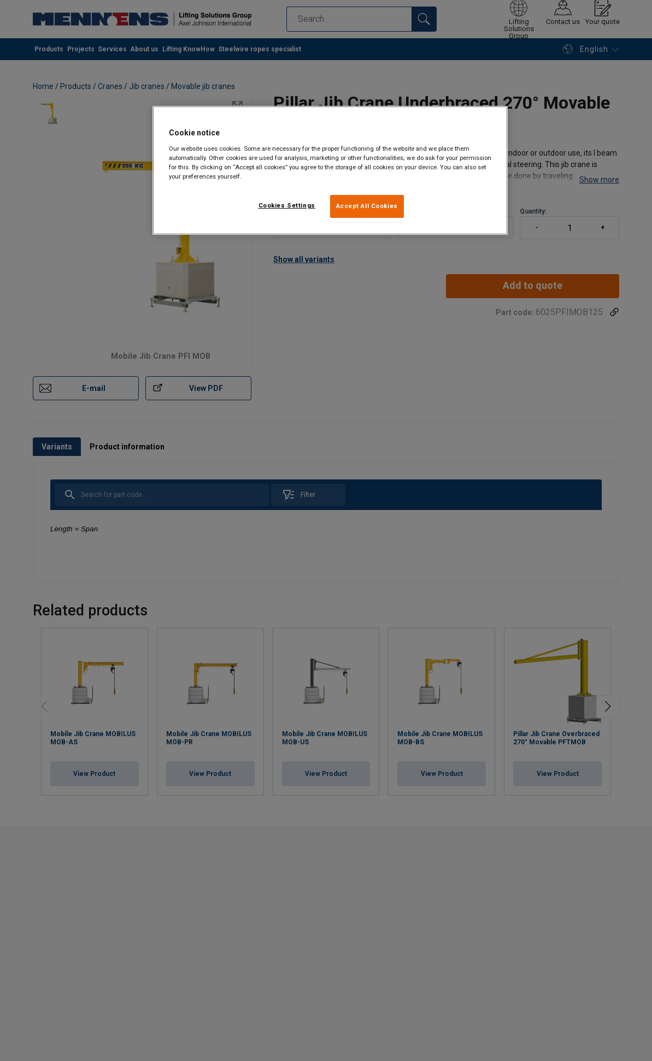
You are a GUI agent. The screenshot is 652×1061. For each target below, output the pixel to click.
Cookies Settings (287, 205)
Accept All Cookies (367, 206)
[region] (330, 170)
